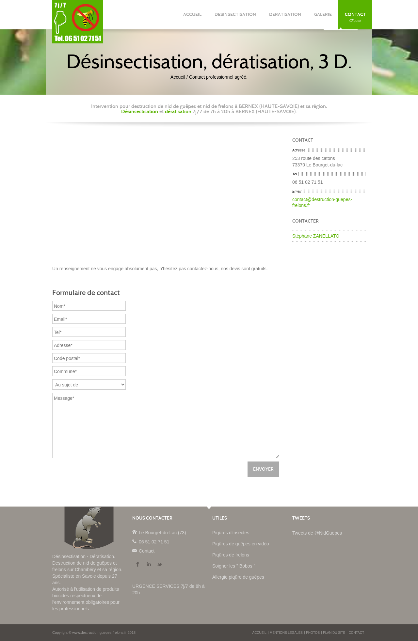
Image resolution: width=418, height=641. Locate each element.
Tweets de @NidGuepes (317, 533)
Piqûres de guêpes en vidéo (240, 544)
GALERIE (323, 17)
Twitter (159, 564)
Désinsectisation (139, 111)
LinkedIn (148, 564)
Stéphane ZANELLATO (315, 236)
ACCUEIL (192, 17)
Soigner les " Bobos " (233, 566)
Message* (165, 426)
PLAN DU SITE (334, 633)
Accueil (177, 77)
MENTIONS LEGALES (286, 633)
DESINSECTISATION (235, 17)
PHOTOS (313, 633)
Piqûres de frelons (230, 555)
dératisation (178, 111)
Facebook (137, 564)
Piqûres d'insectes (230, 533)
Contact (134, 550)
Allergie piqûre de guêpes (238, 577)
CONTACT (355, 17)
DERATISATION (285, 17)
